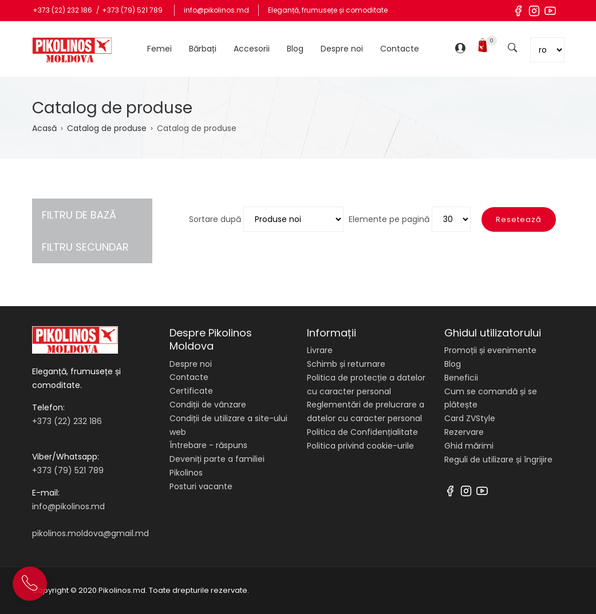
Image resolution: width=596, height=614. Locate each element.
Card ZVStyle (469, 418)
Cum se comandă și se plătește (490, 398)
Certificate (191, 391)
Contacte (399, 48)
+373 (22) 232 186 (63, 10)
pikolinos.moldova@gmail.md (90, 533)
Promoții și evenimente (490, 350)
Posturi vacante (200, 486)
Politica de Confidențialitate (362, 432)
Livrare (320, 350)
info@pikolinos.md (216, 10)
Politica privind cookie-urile (360, 445)
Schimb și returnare (346, 364)
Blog (295, 48)
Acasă (44, 128)
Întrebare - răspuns (208, 445)
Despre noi (342, 48)
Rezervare (464, 432)
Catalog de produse (107, 128)
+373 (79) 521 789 (132, 10)
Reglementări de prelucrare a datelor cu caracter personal (365, 411)
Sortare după (215, 219)
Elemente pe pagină (389, 219)
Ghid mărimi (469, 445)
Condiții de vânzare (207, 404)
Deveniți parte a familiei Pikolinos (217, 465)
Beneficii (461, 377)
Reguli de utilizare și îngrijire (498, 459)
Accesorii (252, 48)
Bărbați (202, 48)
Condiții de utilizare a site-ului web (228, 425)
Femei (159, 48)
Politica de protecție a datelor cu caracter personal (366, 384)
